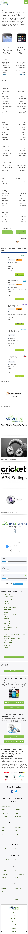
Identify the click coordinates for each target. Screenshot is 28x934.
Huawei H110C (7, 644)
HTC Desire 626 (7, 633)
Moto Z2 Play (7, 594)
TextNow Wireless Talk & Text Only (13, 306)
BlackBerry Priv (7, 645)
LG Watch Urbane (8, 640)
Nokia (16, 834)
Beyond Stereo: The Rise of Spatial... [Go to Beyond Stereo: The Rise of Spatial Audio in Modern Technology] (9, 459)
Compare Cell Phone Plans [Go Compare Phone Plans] (14, 702)
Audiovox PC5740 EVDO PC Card (12, 638)
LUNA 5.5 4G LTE (8, 642)
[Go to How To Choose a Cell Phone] (14, 421)
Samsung (4, 837)
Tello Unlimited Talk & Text (13, 281)
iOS (2, 891)
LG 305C (6, 605)
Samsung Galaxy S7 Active (10, 607)
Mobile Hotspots (5, 848)
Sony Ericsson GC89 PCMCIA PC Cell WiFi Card (15, 634)
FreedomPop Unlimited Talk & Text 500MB (13, 331)
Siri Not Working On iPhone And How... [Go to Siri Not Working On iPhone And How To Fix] (9, 512)
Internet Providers (6, 859)
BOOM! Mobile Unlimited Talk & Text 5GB (13, 358)
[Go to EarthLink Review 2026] (14, 394)
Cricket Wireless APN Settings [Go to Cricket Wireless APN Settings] (7, 485)
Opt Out (14, 931)
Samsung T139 (7, 609)
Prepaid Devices (19, 870)
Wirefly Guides (14, 899)
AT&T (16, 806)
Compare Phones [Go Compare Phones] (14, 707)
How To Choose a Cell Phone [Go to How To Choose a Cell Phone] (7, 432)
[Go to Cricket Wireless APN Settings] (14, 474)
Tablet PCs (18, 848)
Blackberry (18, 888)
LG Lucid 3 (6, 601)
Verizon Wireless (5, 806)
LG (16, 831)
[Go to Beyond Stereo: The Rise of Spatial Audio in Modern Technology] (14, 447)
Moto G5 (6, 616)
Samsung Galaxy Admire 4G (10, 627)
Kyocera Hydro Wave (9, 621)
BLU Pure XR (7, 612)
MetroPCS (4, 816)
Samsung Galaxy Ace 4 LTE (10, 631)
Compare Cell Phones (5, 4)
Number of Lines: (14, 543)
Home (14, 912)
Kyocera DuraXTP (8, 599)
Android (3, 888)
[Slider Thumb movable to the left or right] (7, 562)
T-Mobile (17, 809)
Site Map (14, 928)
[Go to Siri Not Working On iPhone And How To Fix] (14, 500)
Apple (3, 827)
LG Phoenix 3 (7, 623)
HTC (2, 831)
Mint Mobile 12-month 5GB (14, 256)
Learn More (14, 657)
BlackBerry (18, 827)
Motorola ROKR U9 (8, 596)
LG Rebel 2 (6, 618)
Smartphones (5, 870)
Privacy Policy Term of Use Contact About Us (14, 920)
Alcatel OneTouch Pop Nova (10, 614)
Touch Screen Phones (5, 876)
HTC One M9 (7, 625)
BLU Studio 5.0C (7, 629)
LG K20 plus (6, 603)
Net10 (16, 813)
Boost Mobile (18, 816)
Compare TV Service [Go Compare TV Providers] (14, 737)
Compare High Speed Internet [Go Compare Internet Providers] (14, 741)
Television (17, 859)
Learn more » (5, 74)
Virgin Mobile (4, 813)
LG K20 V (6, 598)
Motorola (3, 834)
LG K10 (5, 610)
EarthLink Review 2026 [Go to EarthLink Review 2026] (6, 406)
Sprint (3, 809)
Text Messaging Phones (19, 876)
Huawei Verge (7, 636)
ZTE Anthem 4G (7, 620)
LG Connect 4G (7, 647)
